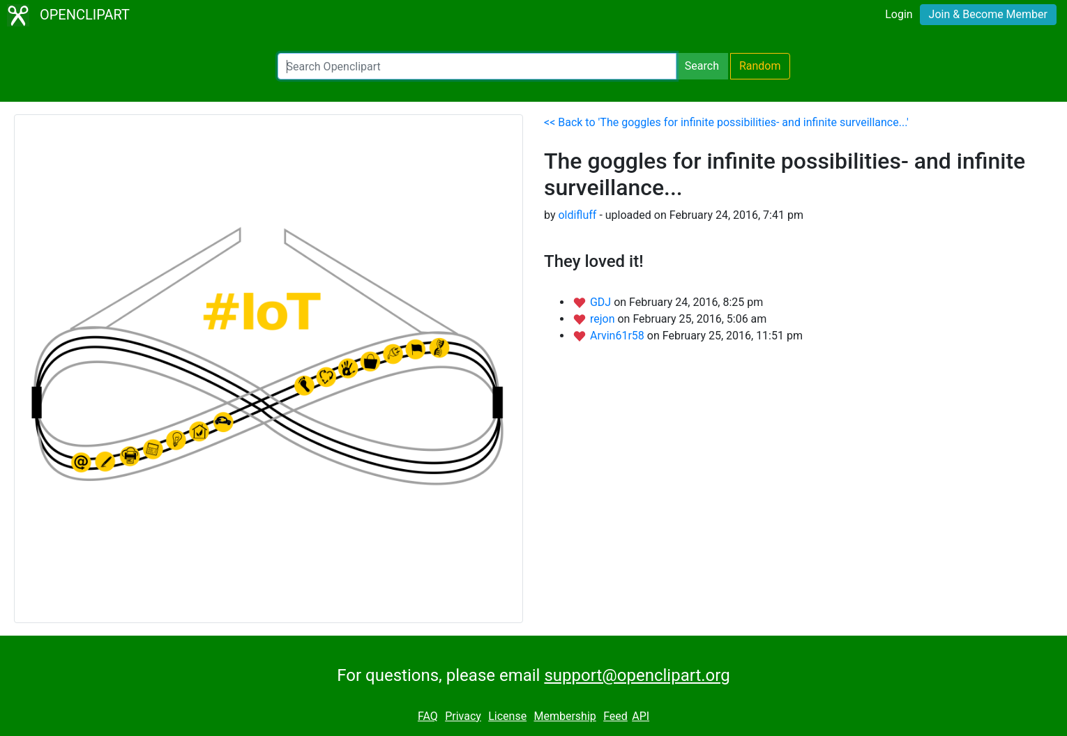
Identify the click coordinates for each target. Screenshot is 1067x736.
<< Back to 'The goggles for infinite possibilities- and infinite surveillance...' (726, 122)
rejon (604, 318)
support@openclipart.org (636, 675)
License (507, 716)
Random (760, 65)
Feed (615, 716)
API (640, 716)
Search (702, 65)
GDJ (602, 302)
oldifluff (577, 215)
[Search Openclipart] (477, 66)
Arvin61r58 (618, 335)
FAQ (428, 716)
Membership (565, 716)
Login (898, 14)
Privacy (463, 716)
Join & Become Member (988, 14)
